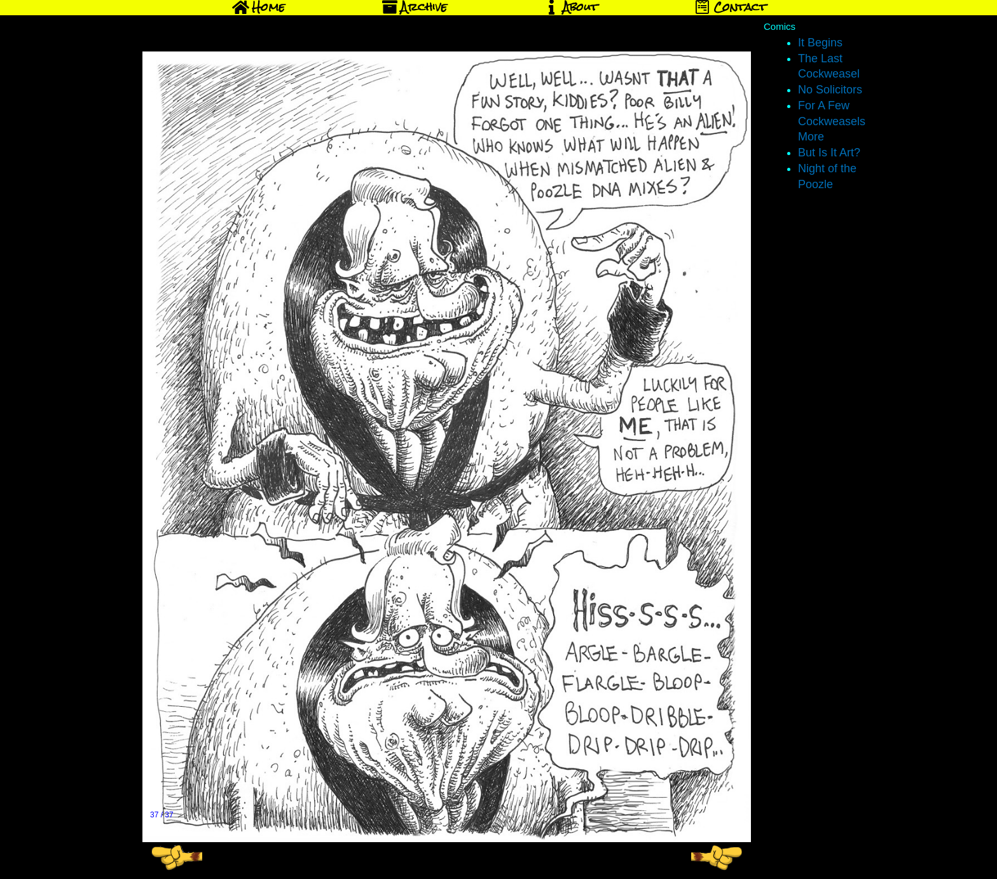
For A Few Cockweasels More (831, 121)
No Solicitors (830, 89)
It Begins (820, 42)
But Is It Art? (829, 152)
